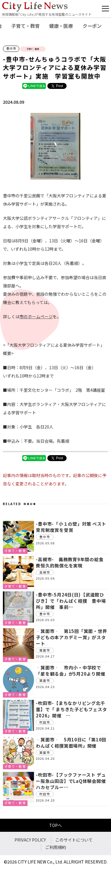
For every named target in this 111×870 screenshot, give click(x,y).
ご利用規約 (55, 847)
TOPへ (55, 825)
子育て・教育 (25, 25)
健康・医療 (61, 25)
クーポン (92, 25)
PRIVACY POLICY (30, 840)
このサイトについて (74, 840)
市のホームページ (36, 316)
